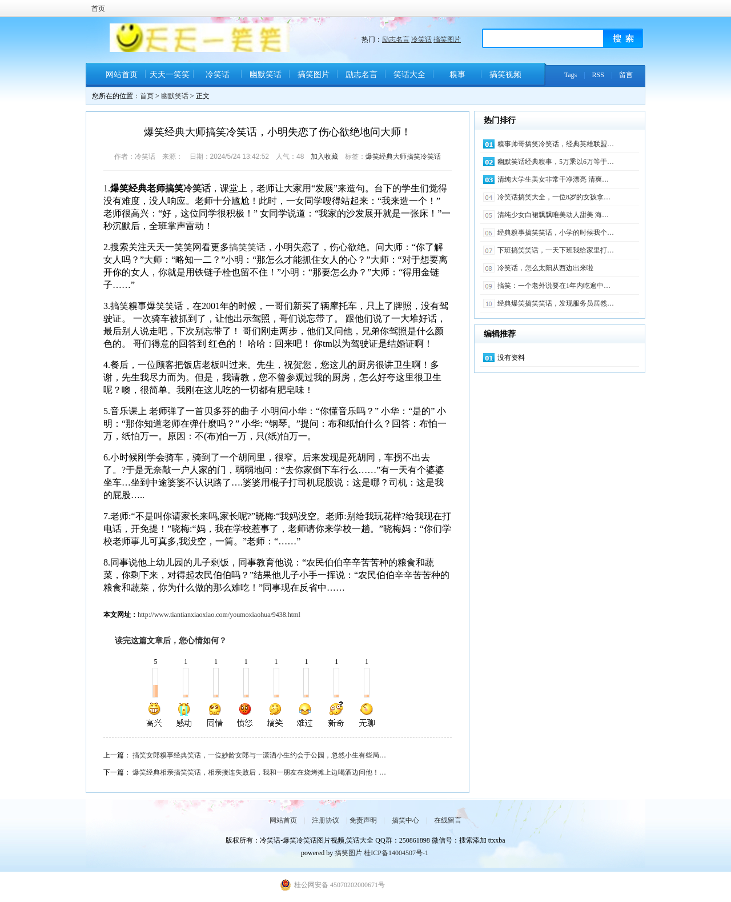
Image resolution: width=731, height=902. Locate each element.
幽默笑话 (266, 74)
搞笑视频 (505, 74)
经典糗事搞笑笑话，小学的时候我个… (555, 232)
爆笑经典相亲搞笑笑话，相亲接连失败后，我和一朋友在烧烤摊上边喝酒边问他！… (259, 772)
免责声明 (363, 820)
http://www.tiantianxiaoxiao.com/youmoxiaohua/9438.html (219, 615)
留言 (626, 75)
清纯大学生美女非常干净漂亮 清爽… (553, 179)
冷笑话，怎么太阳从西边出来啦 (545, 268)
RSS (598, 75)
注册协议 (325, 820)
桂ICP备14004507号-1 (396, 853)
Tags (570, 75)
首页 (98, 9)
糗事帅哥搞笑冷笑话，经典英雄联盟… (555, 144)
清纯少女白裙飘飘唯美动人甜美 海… (553, 215)
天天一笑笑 (170, 74)
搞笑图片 (447, 39)
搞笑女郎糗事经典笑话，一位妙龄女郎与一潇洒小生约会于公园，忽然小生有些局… (259, 755)
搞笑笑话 (247, 247)
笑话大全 (409, 74)
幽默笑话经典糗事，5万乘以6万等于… (555, 162)
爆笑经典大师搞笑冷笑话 (403, 157)
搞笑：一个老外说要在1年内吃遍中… (553, 286)
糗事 (457, 74)
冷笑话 (421, 39)
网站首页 (122, 74)
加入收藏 (324, 157)
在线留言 (447, 820)
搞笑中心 (405, 820)
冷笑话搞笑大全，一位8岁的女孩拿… (553, 197)
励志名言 (395, 39)
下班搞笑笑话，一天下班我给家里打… (555, 250)
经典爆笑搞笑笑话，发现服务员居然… (555, 303)
